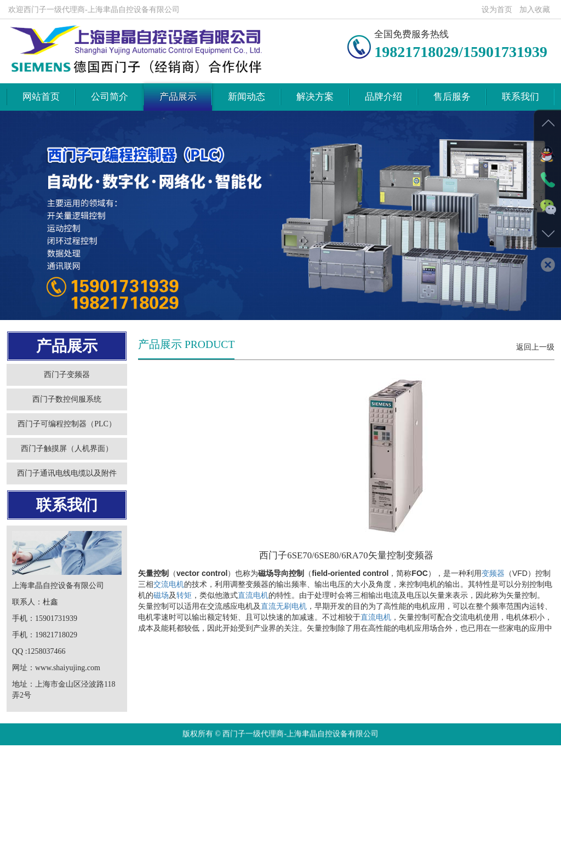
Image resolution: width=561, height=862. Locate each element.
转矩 (184, 619)
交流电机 (168, 608)
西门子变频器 (62, 399)
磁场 (161, 619)
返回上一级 (535, 372)
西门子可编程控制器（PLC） (62, 448)
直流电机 (253, 619)
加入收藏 (534, 9)
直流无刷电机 (284, 630)
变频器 (493, 597)
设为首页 (497, 9)
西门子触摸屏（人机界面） (62, 473)
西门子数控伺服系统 (61, 424)
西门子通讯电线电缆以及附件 (62, 498)
